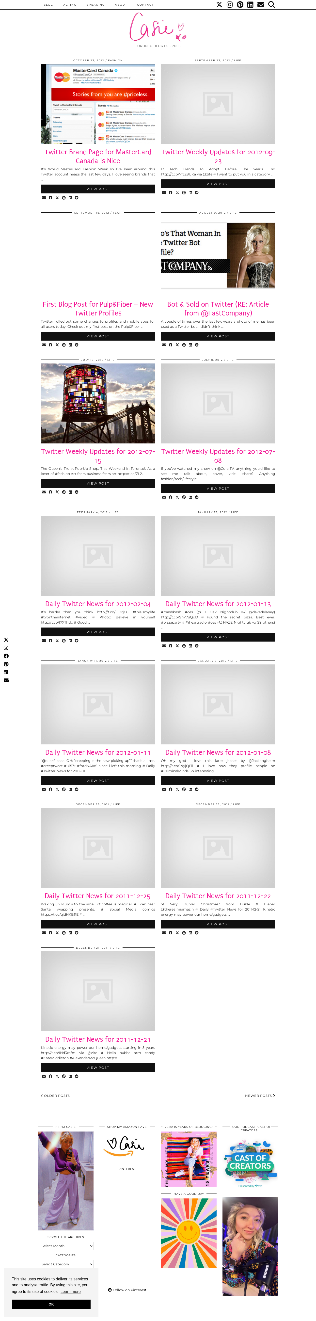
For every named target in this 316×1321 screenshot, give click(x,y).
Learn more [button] (71, 1292)
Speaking (96, 4)
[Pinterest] (240, 4)
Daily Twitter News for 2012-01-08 (218, 752)
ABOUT (121, 4)
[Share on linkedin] (70, 198)
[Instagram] (230, 4)
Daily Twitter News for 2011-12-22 (218, 896)
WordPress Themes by (251, 1315)
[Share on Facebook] (50, 198)
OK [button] (51, 1304)
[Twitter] (219, 4)
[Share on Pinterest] (64, 198)
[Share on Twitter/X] (57, 198)
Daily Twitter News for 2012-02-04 (98, 604)
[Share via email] (44, 198)
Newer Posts (260, 1096)
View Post (98, 189)
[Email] (261, 4)
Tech (117, 212)
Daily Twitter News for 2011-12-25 (98, 896)
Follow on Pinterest (127, 1290)
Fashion (115, 60)
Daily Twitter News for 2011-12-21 (98, 1039)
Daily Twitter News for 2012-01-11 (98, 752)
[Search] (272, 4)
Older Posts (55, 1096)
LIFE (237, 60)
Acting (70, 4)
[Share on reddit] (77, 198)
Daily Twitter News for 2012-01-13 (218, 604)
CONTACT (145, 4)
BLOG (48, 4)
